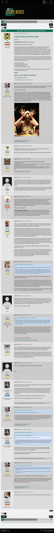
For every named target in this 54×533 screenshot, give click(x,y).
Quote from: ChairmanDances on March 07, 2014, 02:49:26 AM (25, 317)
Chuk (7, 372)
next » (51, 23)
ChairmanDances (7, 305)
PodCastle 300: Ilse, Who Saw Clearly (26, 36)
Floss (7, 186)
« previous (4, 23)
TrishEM (7, 267)
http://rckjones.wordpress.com (20, 424)
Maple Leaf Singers (30, 41)
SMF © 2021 (45, 530)
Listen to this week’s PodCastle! (20, 76)
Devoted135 (7, 349)
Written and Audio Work (26, 339)
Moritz (7, 149)
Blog (15, 339)
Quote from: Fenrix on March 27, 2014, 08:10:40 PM (23, 409)
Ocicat (7, 498)
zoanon (7, 165)
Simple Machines (50, 530)
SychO (52, 531)
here (31, 43)
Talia (7, 39)
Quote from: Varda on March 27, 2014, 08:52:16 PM (23, 431)
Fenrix (7, 388)
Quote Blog (19, 339)
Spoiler (15, 89)
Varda (7, 88)
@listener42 (36, 339)
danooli (7, 202)
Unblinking (7, 227)
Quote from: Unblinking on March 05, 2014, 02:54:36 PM (24, 263)
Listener (7, 316)
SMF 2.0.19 (41, 530)
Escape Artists (4, 530)
